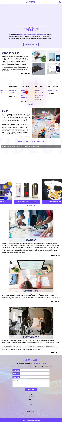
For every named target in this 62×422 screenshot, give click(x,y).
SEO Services (40, 415)
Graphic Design (19, 409)
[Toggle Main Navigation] (2, 2)
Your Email (16, 373)
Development (31, 396)
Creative (31, 394)
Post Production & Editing (21, 202)
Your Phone (16, 377)
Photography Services (31, 411)
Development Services (21, 413)
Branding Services (45, 409)
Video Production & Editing (35, 409)
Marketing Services (15, 415)
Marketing (31, 399)
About (31, 402)
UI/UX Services (25, 409)
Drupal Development (31, 413)
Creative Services (11, 409)
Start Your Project (30, 44)
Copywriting (52, 409)
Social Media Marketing (32, 415)
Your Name (16, 370)
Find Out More (25, 73)
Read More (45, 93)
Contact (31, 404)
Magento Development (40, 413)
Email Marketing (47, 415)
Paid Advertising (23, 415)
